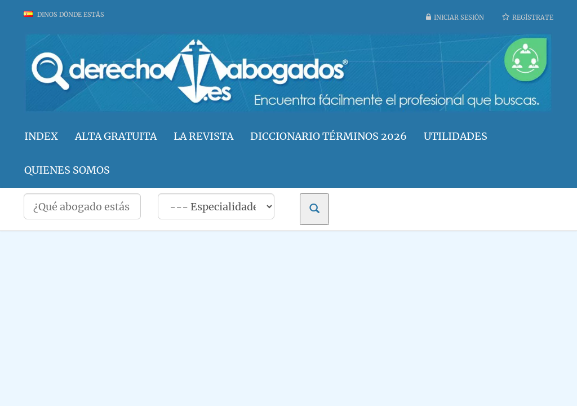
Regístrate (532, 17)
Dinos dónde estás (64, 15)
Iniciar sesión (459, 17)
